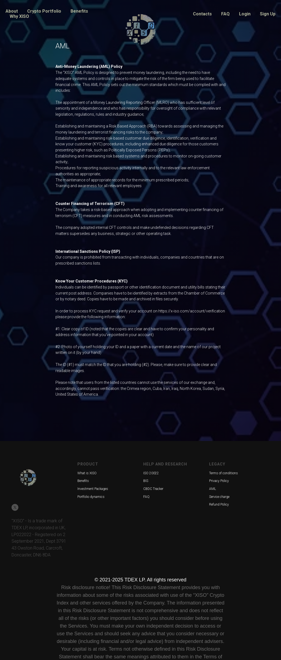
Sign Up (268, 13)
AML (212, 489)
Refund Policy (219, 504)
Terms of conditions (223, 473)
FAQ (225, 13)
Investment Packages (92, 489)
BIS (145, 481)
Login (245, 13)
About (11, 11)
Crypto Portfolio (44, 11)
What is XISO (87, 473)
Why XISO (19, 16)
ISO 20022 (151, 473)
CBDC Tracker (153, 489)
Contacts (202, 13)
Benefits (79, 11)
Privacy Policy (219, 481)
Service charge (219, 497)
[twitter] (15, 507)
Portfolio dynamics (91, 497)
